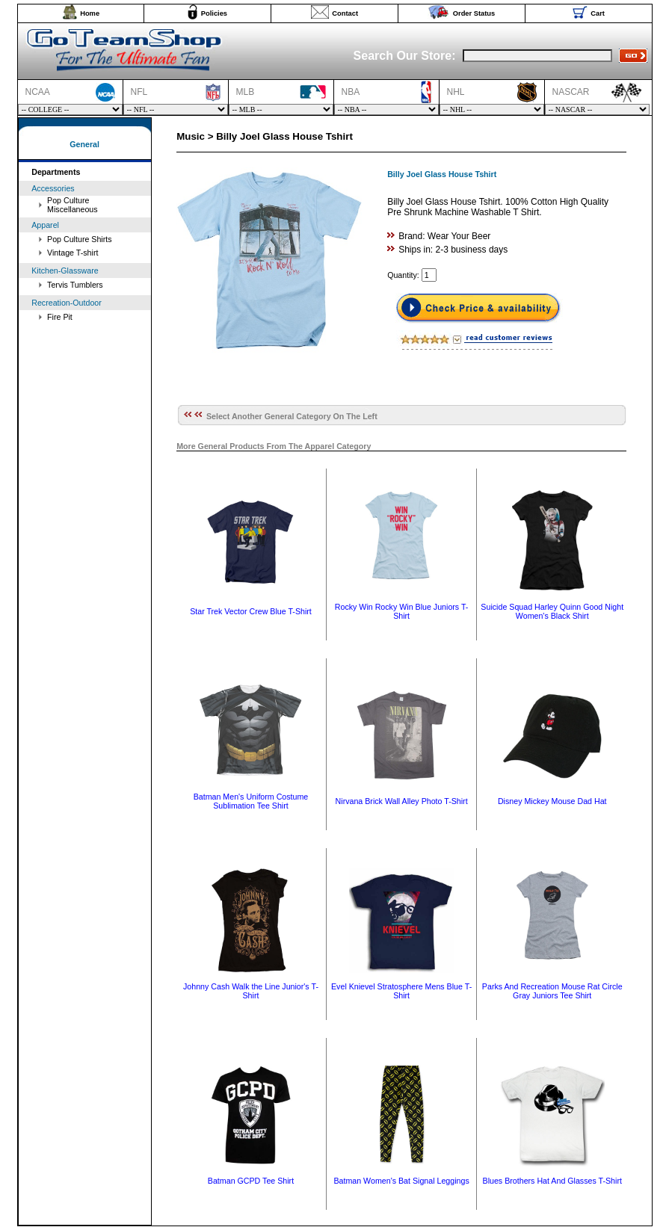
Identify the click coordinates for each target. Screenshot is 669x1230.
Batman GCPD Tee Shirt (251, 1180)
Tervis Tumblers (75, 284)
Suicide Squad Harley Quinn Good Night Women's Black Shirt (552, 611)
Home (89, 13)
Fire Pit (60, 316)
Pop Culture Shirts (79, 239)
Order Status (474, 13)
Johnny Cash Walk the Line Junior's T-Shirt (250, 991)
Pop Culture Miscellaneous (72, 205)
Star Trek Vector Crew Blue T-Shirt (251, 611)
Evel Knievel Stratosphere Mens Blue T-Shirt (401, 991)
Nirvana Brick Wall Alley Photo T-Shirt (402, 801)
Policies (214, 13)
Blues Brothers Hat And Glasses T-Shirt (552, 1180)
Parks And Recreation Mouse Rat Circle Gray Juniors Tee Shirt (552, 991)
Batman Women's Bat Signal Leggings (401, 1180)
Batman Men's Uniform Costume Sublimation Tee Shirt (251, 801)
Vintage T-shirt (72, 252)
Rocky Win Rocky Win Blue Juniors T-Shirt (402, 611)
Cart (598, 13)
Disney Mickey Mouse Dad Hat (552, 801)
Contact (345, 13)
